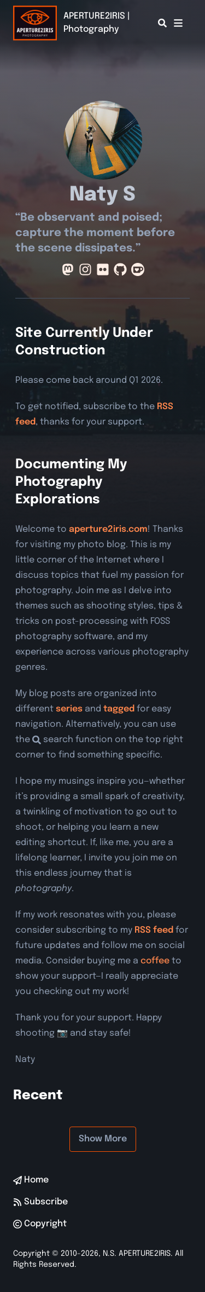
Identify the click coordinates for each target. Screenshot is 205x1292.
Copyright (40, 1223)
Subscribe (40, 1202)
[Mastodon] (68, 269)
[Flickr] (103, 269)
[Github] (120, 269)
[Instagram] (85, 269)
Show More (103, 1139)
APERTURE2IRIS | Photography (96, 23)
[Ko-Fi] (138, 269)
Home (31, 1180)
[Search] (162, 23)
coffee (154, 961)
